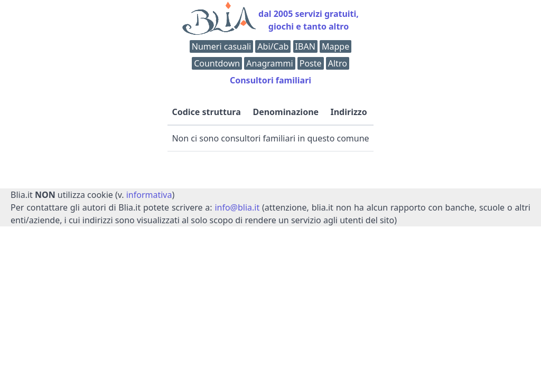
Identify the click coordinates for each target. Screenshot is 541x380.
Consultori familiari (270, 80)
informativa (149, 195)
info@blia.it (236, 207)
